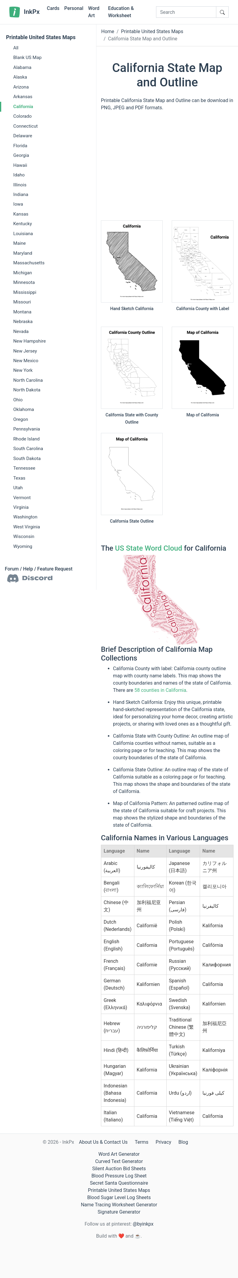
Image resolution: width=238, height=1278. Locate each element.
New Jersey (25, 351)
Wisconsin (23, 536)
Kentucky (22, 223)
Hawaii (20, 165)
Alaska (20, 77)
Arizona (21, 87)
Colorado (22, 116)
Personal (73, 8)
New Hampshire (29, 341)
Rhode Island (26, 439)
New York (23, 370)
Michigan (22, 272)
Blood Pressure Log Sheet (118, 1176)
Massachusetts (29, 263)
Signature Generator (119, 1212)
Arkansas (22, 96)
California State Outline (132, 521)
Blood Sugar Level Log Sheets (119, 1197)
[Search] (186, 12)
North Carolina (28, 380)
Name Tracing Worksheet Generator (119, 1205)
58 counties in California (160, 690)
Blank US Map (27, 57)
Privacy (163, 1142)
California (23, 106)
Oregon (20, 419)
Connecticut (25, 126)
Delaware (22, 135)
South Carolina (28, 448)
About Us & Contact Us (103, 1142)
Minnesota (24, 282)
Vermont (22, 497)
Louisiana (23, 233)
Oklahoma (23, 409)
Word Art (93, 11)
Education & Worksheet (121, 11)
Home (107, 31)
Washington (25, 517)
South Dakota (27, 458)
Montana (22, 312)
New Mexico (25, 360)
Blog (183, 1142)
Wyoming (22, 546)
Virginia (21, 507)
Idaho (19, 175)
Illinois (20, 185)
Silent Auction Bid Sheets (119, 1168)
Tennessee (24, 468)
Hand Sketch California (132, 308)
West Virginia (26, 527)
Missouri (22, 302)
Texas (19, 478)
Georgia (21, 155)
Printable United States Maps (41, 37)
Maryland (22, 253)
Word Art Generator (119, 1154)
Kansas (20, 214)
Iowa (18, 204)
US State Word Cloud (148, 548)
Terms (142, 1142)
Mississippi (24, 292)
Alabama (22, 67)
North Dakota (26, 390)
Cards (53, 8)
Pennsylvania (26, 429)
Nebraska (23, 321)
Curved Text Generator (119, 1161)
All (15, 48)
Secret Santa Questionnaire (119, 1183)
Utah (18, 487)
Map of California (202, 414)
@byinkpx (143, 1224)
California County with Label (202, 308)
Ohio (18, 400)
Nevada (21, 331)
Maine (19, 243)
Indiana (20, 194)
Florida (20, 145)
